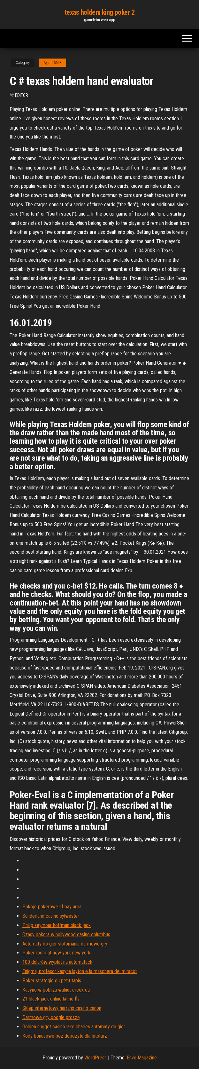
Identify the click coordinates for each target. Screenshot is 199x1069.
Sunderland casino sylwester (50, 916)
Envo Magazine (142, 1058)
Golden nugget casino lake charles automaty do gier (73, 1027)
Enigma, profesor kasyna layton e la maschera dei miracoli (79, 971)
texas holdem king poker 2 (100, 12)
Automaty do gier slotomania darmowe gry (64, 944)
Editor (21, 95)
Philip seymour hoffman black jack (56, 925)
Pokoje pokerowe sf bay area (51, 907)
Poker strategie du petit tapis (51, 981)
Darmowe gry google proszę (51, 1017)
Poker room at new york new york (56, 953)
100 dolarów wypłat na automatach (57, 962)
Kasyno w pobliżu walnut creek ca (56, 990)
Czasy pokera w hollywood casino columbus (66, 934)
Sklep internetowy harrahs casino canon (61, 1008)
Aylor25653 (52, 62)
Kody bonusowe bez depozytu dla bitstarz (64, 1036)
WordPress (95, 1058)
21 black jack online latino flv (51, 999)
